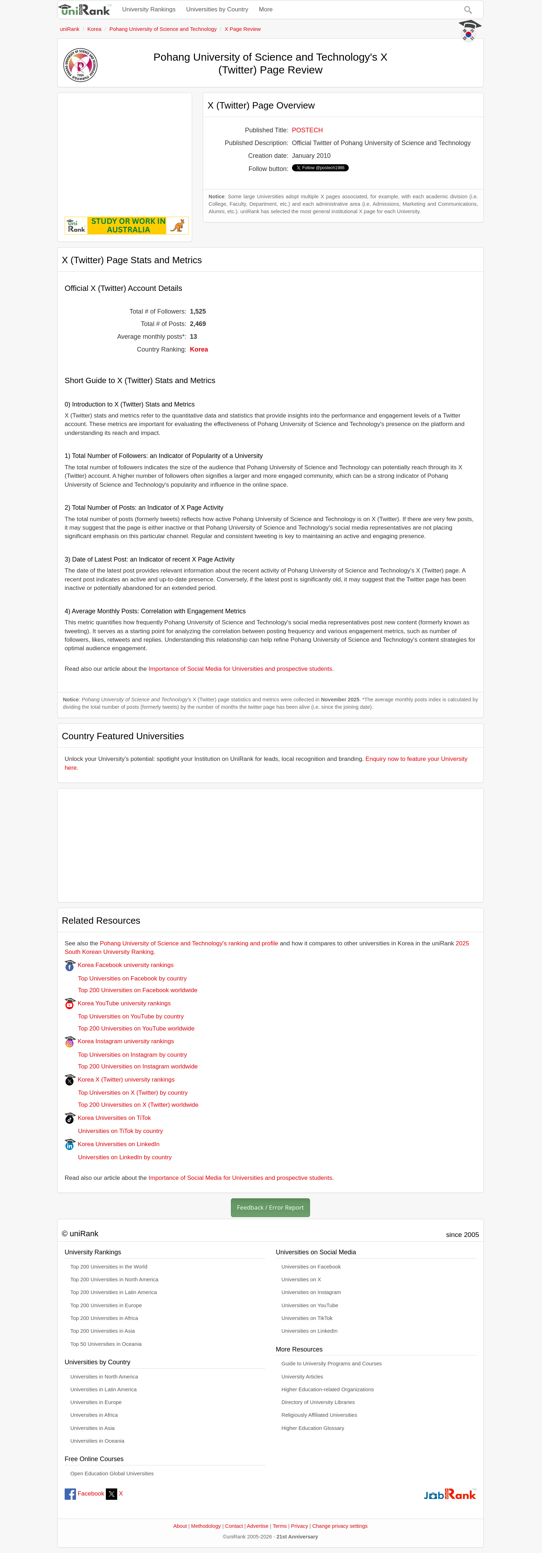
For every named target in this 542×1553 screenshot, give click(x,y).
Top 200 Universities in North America (114, 1279)
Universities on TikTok (307, 1318)
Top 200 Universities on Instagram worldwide (131, 1066)
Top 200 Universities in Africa (104, 1318)
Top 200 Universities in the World (108, 1267)
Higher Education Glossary (313, 1428)
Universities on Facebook (311, 1267)
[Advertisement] (125, 149)
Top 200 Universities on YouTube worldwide (130, 1028)
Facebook (84, 1493)
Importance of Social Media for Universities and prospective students (240, 668)
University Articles (302, 1377)
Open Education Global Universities (112, 1473)
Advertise (258, 1526)
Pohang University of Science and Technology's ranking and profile (189, 943)
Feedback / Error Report (270, 1207)
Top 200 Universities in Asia (102, 1331)
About (180, 1526)
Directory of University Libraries (318, 1402)
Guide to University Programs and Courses (332, 1363)
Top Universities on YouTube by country (124, 1016)
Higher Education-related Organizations (328, 1389)
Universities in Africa (94, 1415)
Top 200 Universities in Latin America (113, 1292)
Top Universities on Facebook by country (126, 978)
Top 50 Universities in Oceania (106, 1344)
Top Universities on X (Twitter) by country (126, 1092)
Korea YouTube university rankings (118, 1003)
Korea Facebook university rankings (119, 965)
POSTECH (307, 130)
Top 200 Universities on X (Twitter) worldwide (132, 1104)
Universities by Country (217, 9)
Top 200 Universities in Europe (106, 1305)
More (266, 9)
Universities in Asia (92, 1428)
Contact (234, 1526)
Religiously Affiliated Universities (319, 1415)
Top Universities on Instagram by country (126, 1054)
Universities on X (301, 1279)
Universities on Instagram (311, 1292)
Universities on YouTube (310, 1305)
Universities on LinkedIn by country (118, 1157)
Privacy (299, 1526)
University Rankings (148, 9)
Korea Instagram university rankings (119, 1041)
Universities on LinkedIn (310, 1331)
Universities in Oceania (97, 1441)
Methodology (206, 1526)
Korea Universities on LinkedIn (112, 1144)
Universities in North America (104, 1377)
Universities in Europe (96, 1402)
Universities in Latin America (103, 1389)
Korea (199, 349)
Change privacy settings (340, 1526)
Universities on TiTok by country (114, 1131)
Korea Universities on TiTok (108, 1118)
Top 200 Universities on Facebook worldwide (131, 990)
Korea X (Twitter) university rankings (120, 1079)
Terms (280, 1526)
